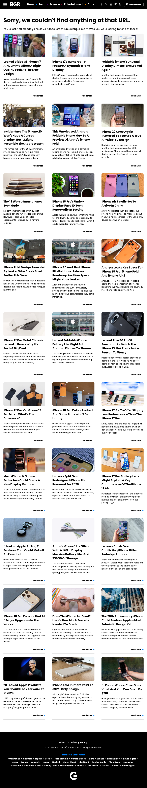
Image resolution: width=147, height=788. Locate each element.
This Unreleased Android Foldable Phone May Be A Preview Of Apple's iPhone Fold (71, 137)
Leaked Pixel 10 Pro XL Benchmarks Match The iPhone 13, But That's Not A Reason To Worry (120, 346)
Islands (24, 762)
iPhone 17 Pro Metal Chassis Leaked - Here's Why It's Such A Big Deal (23, 344)
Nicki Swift (84, 762)
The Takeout (93, 765)
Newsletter (133, 4)
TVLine (105, 765)
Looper (46, 762)
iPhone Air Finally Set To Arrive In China (118, 203)
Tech (42, 4)
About (62, 742)
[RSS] (120, 4)
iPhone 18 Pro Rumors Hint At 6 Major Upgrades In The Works (24, 620)
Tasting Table (50, 765)
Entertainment (73, 4)
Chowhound (14, 759)
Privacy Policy (78, 742)
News (30, 4)
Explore (38, 759)
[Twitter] (106, 4)
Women (115, 765)
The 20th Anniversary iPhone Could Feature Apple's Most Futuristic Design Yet (122, 620)
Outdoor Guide (99, 762)
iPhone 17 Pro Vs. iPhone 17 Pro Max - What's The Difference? (22, 414)
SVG (39, 765)
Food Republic (61, 759)
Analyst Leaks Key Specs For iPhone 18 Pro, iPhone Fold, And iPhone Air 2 (122, 271)
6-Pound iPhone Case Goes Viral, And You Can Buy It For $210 (122, 689)
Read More (38, 96)
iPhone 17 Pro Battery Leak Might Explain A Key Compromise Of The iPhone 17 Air (121, 482)
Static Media (59, 747)
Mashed (56, 762)
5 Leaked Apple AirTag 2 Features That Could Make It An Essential (23, 550)
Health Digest (113, 759)
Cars (91, 4)
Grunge (100, 759)
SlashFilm (16, 765)
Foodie (48, 759)
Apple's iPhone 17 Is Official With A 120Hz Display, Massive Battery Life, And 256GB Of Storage (71, 552)
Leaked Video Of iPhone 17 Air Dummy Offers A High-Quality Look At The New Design (22, 68)
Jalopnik (35, 762)
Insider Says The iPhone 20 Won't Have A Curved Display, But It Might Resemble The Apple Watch (23, 137)
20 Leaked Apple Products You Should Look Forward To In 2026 (24, 689)
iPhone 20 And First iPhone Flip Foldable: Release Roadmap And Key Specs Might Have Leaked (71, 273)
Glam (91, 759)
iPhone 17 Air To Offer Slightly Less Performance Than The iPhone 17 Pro (122, 414)
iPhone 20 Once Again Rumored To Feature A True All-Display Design (121, 136)
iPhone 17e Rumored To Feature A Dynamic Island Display (71, 66)
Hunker (14, 762)
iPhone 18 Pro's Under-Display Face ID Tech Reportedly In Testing (68, 205)
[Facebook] (102, 4)
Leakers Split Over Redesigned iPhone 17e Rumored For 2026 (68, 480)
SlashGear (29, 765)
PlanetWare (114, 762)
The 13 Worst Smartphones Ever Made (22, 203)
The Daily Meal (67, 765)
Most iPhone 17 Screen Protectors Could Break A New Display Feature (21, 480)
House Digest (129, 759)
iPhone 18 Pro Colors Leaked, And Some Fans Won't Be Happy (73, 414)
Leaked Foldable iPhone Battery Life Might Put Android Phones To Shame (71, 344)
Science (55, 4)
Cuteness (27, 759)
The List (80, 765)
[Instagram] (111, 4)
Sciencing (128, 762)
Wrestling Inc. (129, 765)
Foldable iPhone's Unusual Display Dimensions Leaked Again (121, 66)
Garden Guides (78, 759)
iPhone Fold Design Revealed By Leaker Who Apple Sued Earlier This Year (24, 271)
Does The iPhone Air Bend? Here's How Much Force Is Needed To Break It (71, 620)
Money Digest (69, 762)
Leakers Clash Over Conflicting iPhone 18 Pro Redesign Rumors (119, 550)
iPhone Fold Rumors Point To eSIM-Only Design (72, 687)
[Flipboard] (115, 4)
